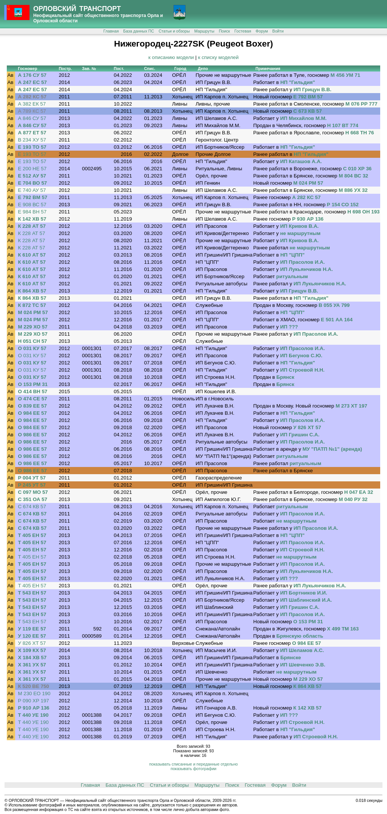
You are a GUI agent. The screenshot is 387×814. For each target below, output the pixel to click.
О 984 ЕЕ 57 (32, 413)
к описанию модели (171, 57)
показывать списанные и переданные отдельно (193, 764)
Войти (278, 31)
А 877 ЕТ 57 (32, 132)
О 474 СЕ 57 (32, 399)
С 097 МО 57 (33, 492)
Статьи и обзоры (174, 31)
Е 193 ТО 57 (32, 147)
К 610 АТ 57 (31, 255)
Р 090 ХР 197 (33, 700)
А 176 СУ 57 (32, 75)
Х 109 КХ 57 (32, 650)
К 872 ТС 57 (32, 305)
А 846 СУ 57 (32, 118)
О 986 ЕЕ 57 (32, 434)
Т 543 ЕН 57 (32, 593)
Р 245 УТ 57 (32, 485)
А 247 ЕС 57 (32, 82)
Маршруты (204, 31)
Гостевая (242, 31)
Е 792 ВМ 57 (32, 197)
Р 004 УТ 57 (32, 478)
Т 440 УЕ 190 (33, 715)
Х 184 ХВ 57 (32, 657)
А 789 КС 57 (32, 111)
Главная (111, 31)
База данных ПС (138, 31)
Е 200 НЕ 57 (32, 168)
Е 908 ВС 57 (32, 204)
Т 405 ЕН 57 (32, 535)
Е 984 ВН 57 (32, 212)
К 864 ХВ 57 (32, 291)
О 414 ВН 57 (32, 391)
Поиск (224, 31)
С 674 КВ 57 (32, 506)
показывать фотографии (193, 768)
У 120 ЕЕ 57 (32, 636)
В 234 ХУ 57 (32, 140)
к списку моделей (218, 57)
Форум (261, 31)
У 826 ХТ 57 (32, 643)
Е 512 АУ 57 (32, 176)
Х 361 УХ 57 (32, 665)
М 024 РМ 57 (33, 312)
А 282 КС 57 (32, 97)
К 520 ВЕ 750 (33, 686)
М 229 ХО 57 (32, 327)
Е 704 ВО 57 (32, 183)
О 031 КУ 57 (32, 348)
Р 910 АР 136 (33, 708)
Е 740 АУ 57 (32, 190)
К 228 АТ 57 (31, 226)
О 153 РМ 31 (32, 384)
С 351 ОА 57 (32, 499)
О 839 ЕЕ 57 (32, 406)
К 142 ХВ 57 (32, 219)
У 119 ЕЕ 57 (32, 629)
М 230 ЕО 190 (34, 693)
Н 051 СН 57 (32, 341)
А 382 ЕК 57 (32, 104)
